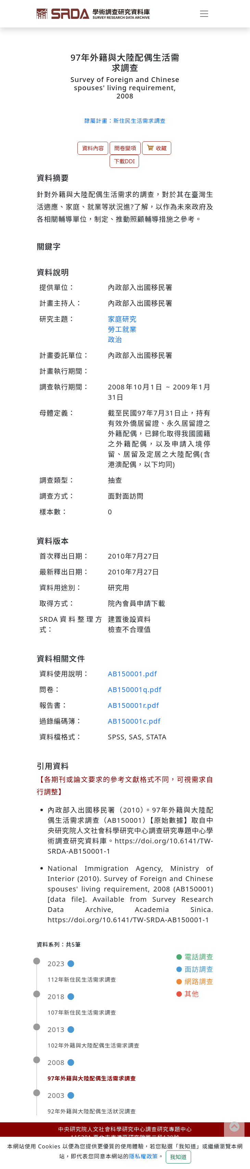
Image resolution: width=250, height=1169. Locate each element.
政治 (115, 339)
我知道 (178, 1157)
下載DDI (124, 161)
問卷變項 (125, 148)
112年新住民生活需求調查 (82, 979)
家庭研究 (122, 319)
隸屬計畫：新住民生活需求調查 (125, 121)
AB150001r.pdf (133, 705)
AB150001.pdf (132, 673)
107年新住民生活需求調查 (82, 1012)
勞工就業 (122, 329)
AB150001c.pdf (134, 721)
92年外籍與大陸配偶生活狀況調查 (92, 1111)
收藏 (157, 148)
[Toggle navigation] (204, 13)
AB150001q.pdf (135, 689)
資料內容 (93, 148)
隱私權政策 (143, 1156)
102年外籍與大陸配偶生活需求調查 (93, 1045)
